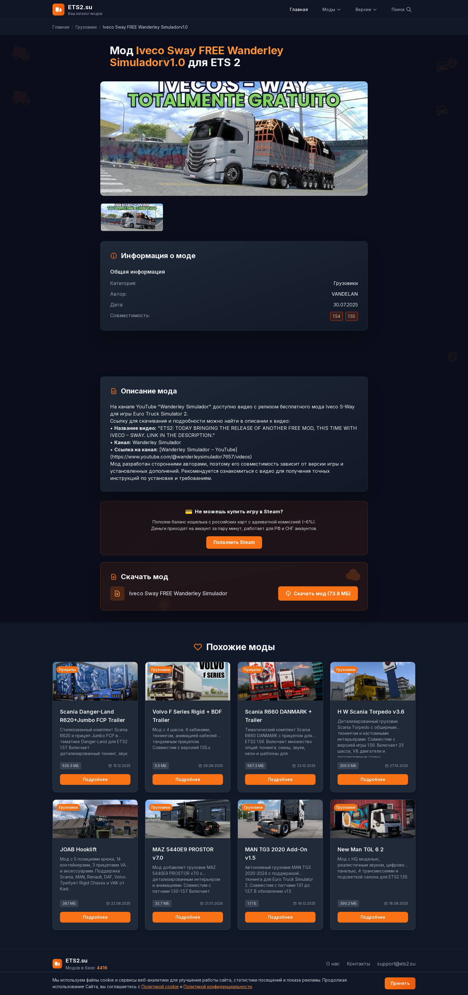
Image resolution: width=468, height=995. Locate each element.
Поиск (402, 10)
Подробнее (95, 779)
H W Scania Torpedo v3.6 (371, 712)
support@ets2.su (396, 964)
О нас (333, 964)
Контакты (358, 964)
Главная (299, 9)
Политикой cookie (160, 986)
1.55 (351, 316)
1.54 (336, 316)
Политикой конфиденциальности (218, 986)
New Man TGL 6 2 (361, 849)
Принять (400, 983)
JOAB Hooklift (78, 849)
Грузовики (86, 27)
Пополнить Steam (234, 542)
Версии (366, 9)
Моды (331, 9)
